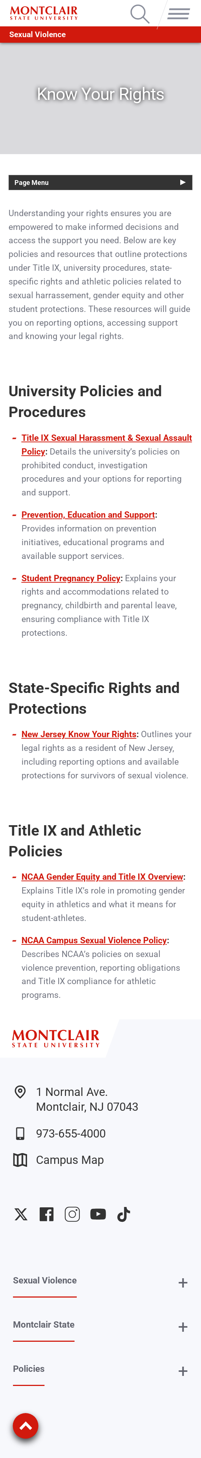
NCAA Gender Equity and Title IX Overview (102, 877)
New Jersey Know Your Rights (79, 734)
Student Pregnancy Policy (71, 578)
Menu (176, 5)
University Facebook (47, 1214)
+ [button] (183, 1283)
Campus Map (58, 1160)
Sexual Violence (37, 34)
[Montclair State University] (44, 13)
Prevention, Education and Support (88, 515)
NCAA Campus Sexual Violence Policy (94, 940)
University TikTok (124, 1214)
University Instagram (72, 1214)
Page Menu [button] (31, 182)
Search (140, 5)
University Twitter (21, 1214)
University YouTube (98, 1214)
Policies (29, 1369)
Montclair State (44, 1324)
